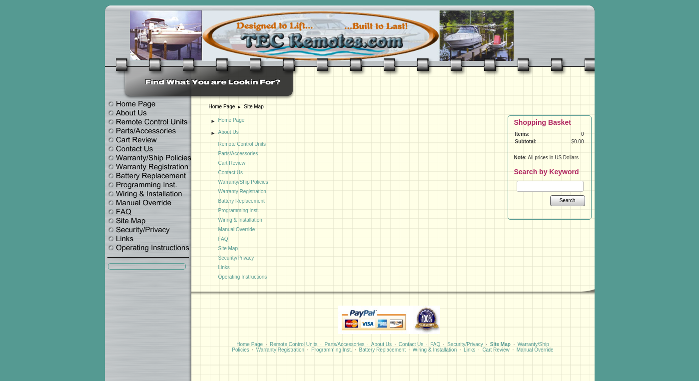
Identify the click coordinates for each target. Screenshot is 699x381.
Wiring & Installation (240, 220)
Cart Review (231, 163)
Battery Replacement (241, 201)
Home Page (222, 106)
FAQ (223, 239)
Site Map (253, 106)
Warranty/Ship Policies (243, 182)
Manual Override (236, 229)
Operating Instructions (242, 277)
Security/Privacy (236, 258)
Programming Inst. (238, 210)
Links (224, 267)
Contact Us (230, 172)
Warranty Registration (242, 191)
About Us (228, 132)
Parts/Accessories (238, 153)
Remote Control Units (242, 144)
